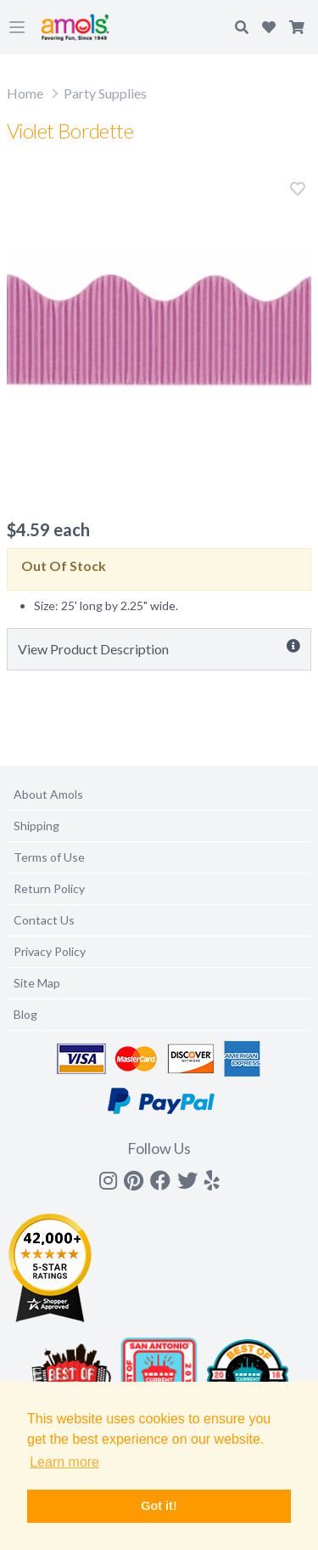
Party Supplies (105, 93)
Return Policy (49, 888)
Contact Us (44, 920)
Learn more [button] (64, 1462)
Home (25, 93)
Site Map (37, 983)
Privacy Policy (50, 951)
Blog (25, 1014)
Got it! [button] (158, 1506)
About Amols (48, 794)
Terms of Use (49, 857)
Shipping (36, 825)
